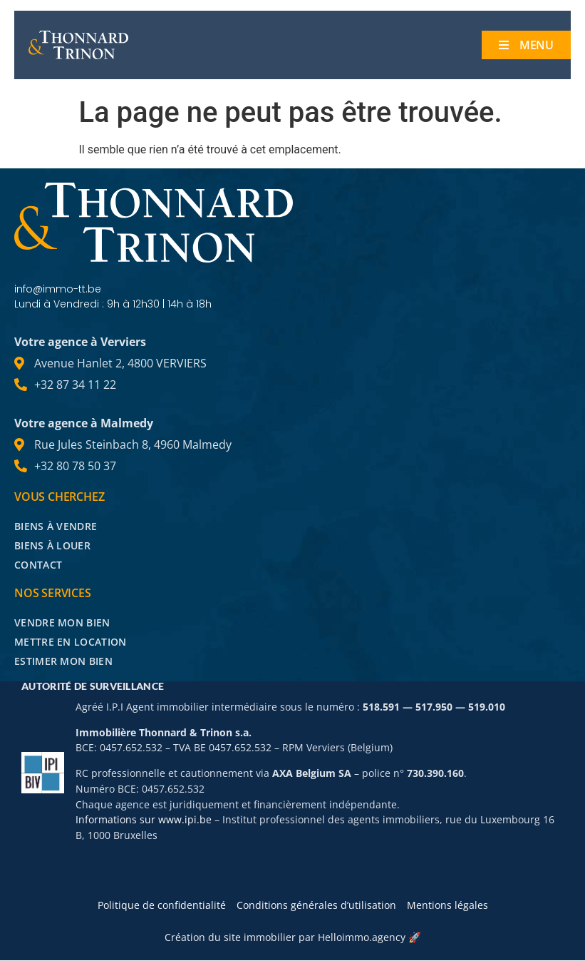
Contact (38, 565)
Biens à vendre (55, 526)
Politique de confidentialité (162, 905)
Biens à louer (52, 545)
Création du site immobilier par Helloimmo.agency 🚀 (293, 938)
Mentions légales (447, 905)
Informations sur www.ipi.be (144, 820)
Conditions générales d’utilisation (316, 905)
